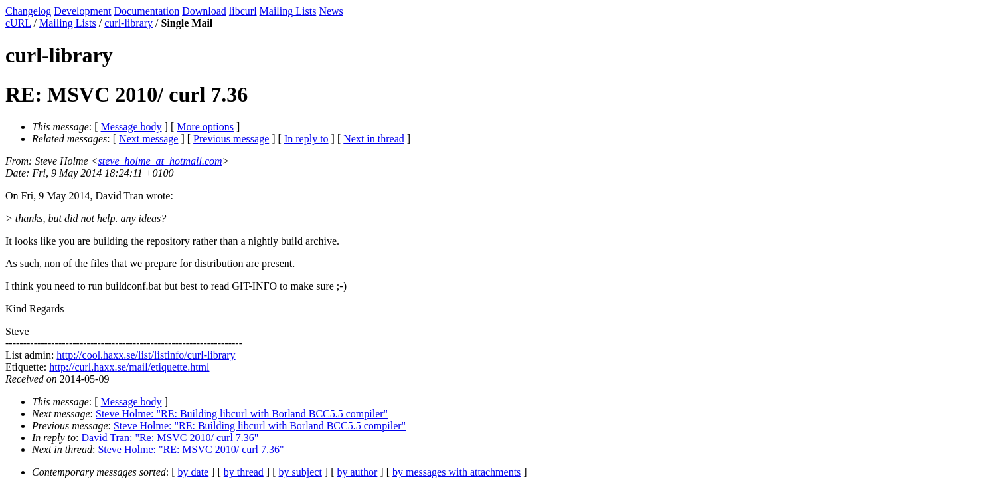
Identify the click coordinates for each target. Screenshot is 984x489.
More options (205, 126)
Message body (131, 126)
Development (82, 11)
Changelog (28, 11)
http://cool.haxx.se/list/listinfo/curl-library (145, 355)
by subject (300, 472)
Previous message (231, 138)
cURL (18, 23)
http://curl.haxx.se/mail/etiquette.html (129, 367)
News (331, 11)
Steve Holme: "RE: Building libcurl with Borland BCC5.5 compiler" (242, 413)
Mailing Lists (288, 11)
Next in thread (373, 138)
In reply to (306, 138)
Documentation (147, 11)
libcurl (243, 11)
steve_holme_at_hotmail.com (160, 161)
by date (193, 472)
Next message (148, 138)
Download (204, 11)
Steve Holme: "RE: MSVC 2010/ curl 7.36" (191, 449)
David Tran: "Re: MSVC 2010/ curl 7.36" (170, 437)
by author (357, 472)
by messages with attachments (456, 472)
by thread (244, 472)
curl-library (128, 23)
